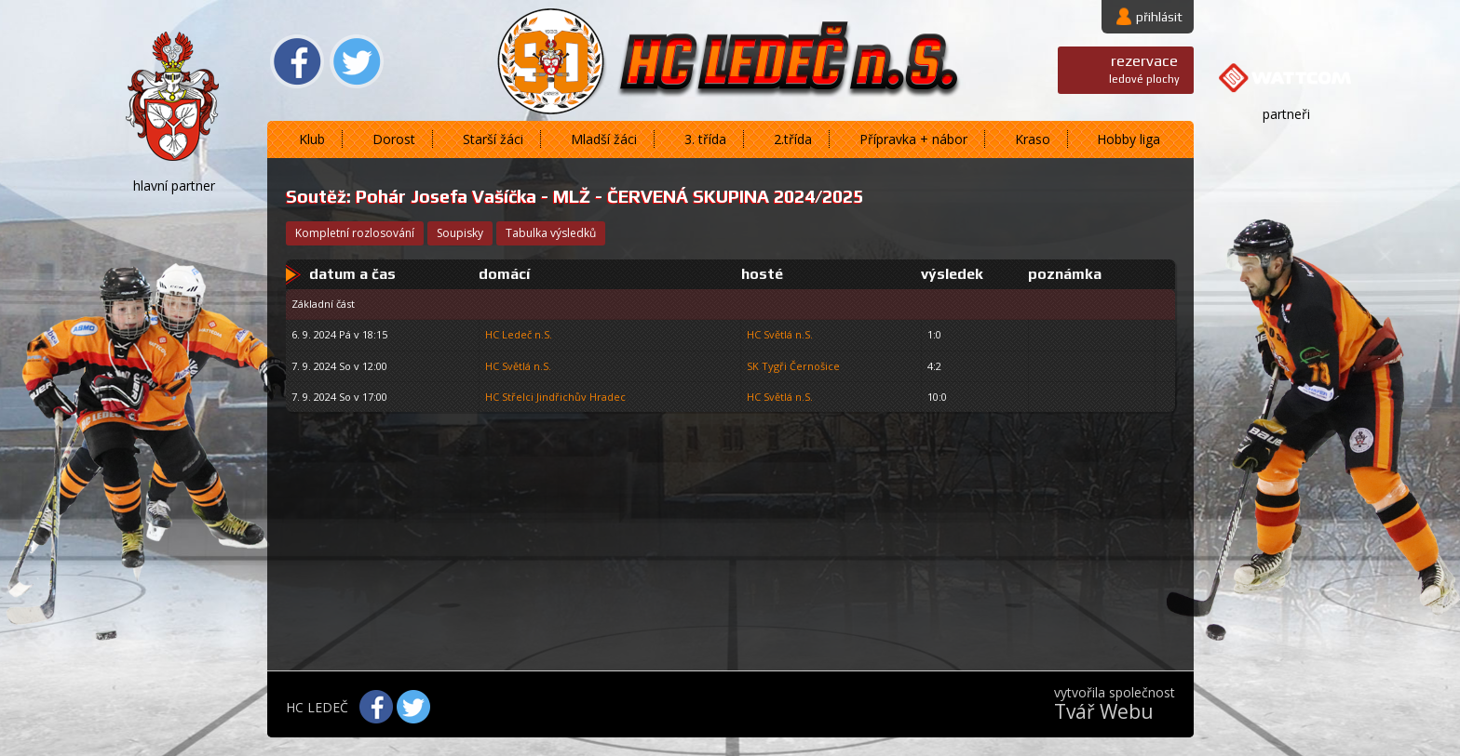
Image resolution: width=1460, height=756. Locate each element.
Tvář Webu (1104, 711)
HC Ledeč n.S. (518, 334)
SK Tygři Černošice (793, 366)
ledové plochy (1144, 68)
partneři (1286, 114)
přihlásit (1159, 16)
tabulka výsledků (551, 233)
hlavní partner (174, 185)
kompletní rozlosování (354, 233)
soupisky (460, 233)
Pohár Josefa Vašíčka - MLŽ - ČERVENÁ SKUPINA (562, 196)
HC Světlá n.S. (780, 334)
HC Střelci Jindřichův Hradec (555, 397)
